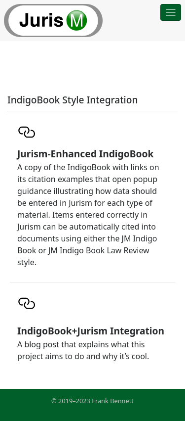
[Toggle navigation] (170, 12)
